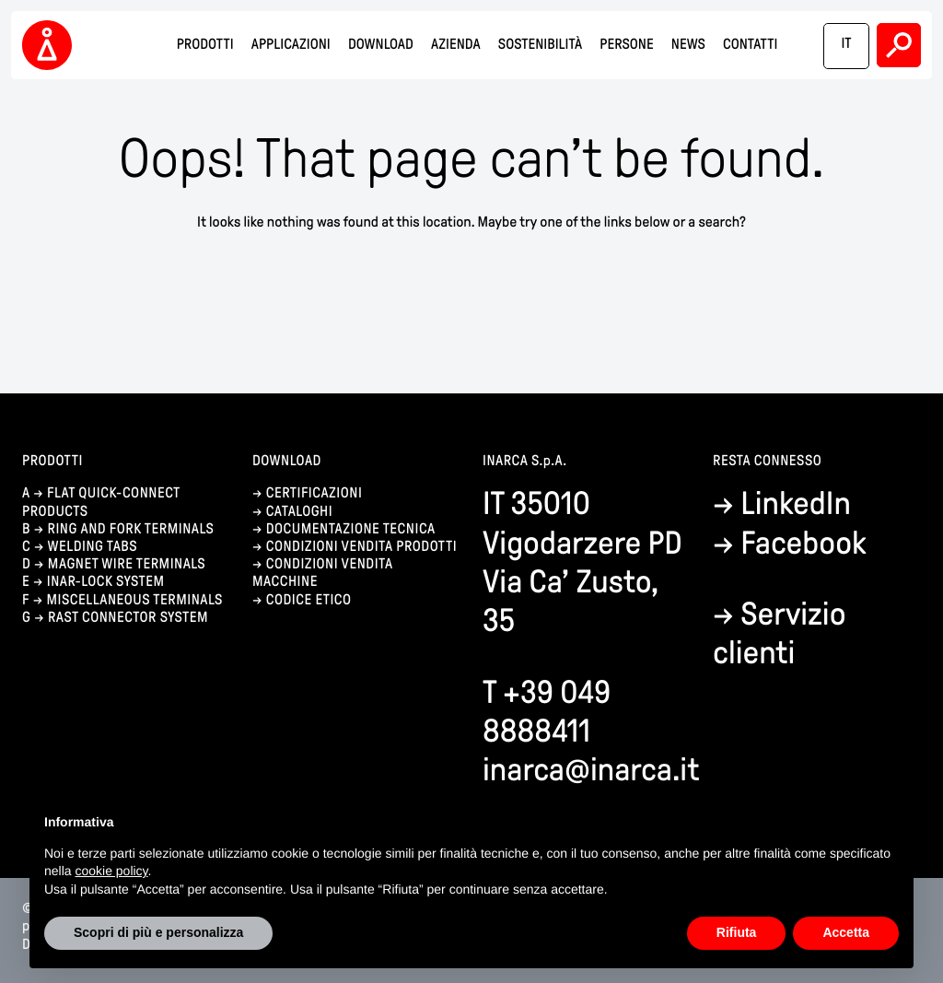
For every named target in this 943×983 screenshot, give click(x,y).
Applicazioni (291, 45)
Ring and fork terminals (131, 529)
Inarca (49, 45)
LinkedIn (795, 503)
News (688, 45)
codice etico (309, 600)
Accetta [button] (845, 932)
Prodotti (205, 45)
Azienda (456, 45)
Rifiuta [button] (736, 932)
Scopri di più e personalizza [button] (158, 932)
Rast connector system (128, 618)
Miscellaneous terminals (134, 600)
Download (380, 45)
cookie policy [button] (111, 870)
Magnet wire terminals (126, 564)
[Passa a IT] (846, 46)
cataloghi (299, 512)
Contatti (750, 45)
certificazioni (314, 493)
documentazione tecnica (351, 529)
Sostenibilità (540, 45)
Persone (626, 45)
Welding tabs (92, 547)
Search (899, 45)
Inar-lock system (106, 582)
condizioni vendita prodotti (361, 547)
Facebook (803, 543)
